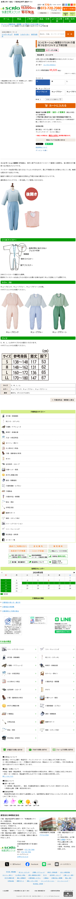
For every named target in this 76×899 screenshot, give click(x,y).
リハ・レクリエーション (47, 888)
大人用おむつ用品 (20, 882)
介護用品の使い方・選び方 (11, 602)
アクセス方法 (44, 842)
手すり (45, 882)
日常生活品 (11, 888)
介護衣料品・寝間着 (14, 24)
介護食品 (46, 885)
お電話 (63, 847)
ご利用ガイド (32, 20)
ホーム (6, 18)
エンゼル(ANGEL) (49, 65)
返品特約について (41, 147)
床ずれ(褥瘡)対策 (9, 885)
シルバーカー (25, 34)
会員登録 (65, 14)
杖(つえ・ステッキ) (24, 879)
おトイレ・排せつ (8, 882)
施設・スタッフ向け (32, 888)
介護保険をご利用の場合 (10, 611)
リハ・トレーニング (62, 888)
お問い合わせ (70, 20)
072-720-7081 (26, 859)
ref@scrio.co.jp (22, 864)
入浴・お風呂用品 (65, 879)
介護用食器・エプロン (34, 885)
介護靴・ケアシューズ (38, 879)
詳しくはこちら (8, 776)
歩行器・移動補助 (11, 879)
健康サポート (20, 888)
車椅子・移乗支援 (52, 879)
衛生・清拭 (68, 885)
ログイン (72, 14)
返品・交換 (44, 18)
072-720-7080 (29, 857)
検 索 (69, 34)
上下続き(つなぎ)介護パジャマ (33, 24)
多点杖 (16, 34)
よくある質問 (57, 20)
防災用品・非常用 (38, 891)
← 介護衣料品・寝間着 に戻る (63, 400)
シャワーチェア (7, 34)
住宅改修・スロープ (55, 882)
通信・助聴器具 (21, 885)
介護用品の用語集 (8, 606)
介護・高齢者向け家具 (34, 882)
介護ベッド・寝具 (68, 882)
